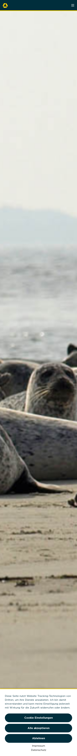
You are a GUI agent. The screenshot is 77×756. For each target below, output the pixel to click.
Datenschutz (38, 750)
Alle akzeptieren (39, 728)
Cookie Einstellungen (38, 717)
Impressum (38, 745)
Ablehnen (38, 738)
